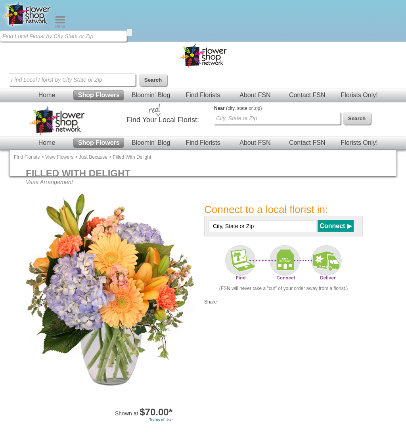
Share (210, 302)
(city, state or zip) (238, 108)
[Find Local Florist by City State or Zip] (63, 36)
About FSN (254, 95)
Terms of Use (160, 420)
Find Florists (203, 95)
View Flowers (59, 157)
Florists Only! (359, 95)
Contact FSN (307, 95)
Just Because (93, 157)
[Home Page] (27, 26)
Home (47, 95)
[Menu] (60, 26)
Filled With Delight (132, 157)
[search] (129, 32)
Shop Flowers (99, 95)
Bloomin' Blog (151, 95)
